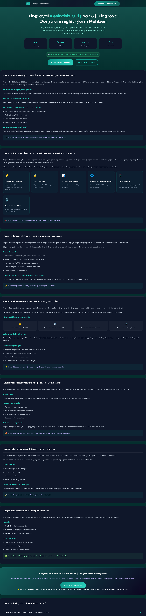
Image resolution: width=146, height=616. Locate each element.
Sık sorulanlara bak (86, 62)
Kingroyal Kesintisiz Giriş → (107, 3)
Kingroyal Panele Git (60, 62)
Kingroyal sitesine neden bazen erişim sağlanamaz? (27, 612)
